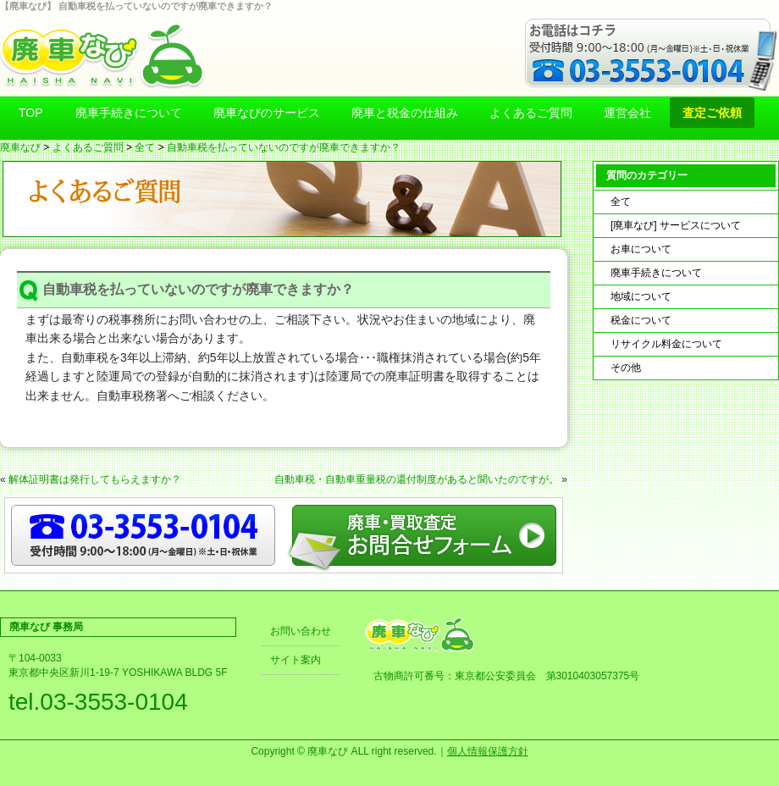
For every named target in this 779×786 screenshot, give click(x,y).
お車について (640, 249)
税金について (640, 320)
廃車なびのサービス (266, 112)
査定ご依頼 (712, 112)
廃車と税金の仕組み (404, 112)
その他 (625, 368)
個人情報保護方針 (487, 751)
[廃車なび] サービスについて (675, 225)
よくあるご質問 (530, 112)
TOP (31, 112)
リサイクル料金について (666, 344)
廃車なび (20, 147)
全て (145, 147)
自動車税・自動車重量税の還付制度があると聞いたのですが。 (416, 479)
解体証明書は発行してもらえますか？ (94, 479)
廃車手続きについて (128, 112)
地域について (640, 296)
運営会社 (627, 112)
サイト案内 (295, 660)
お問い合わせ (300, 631)
